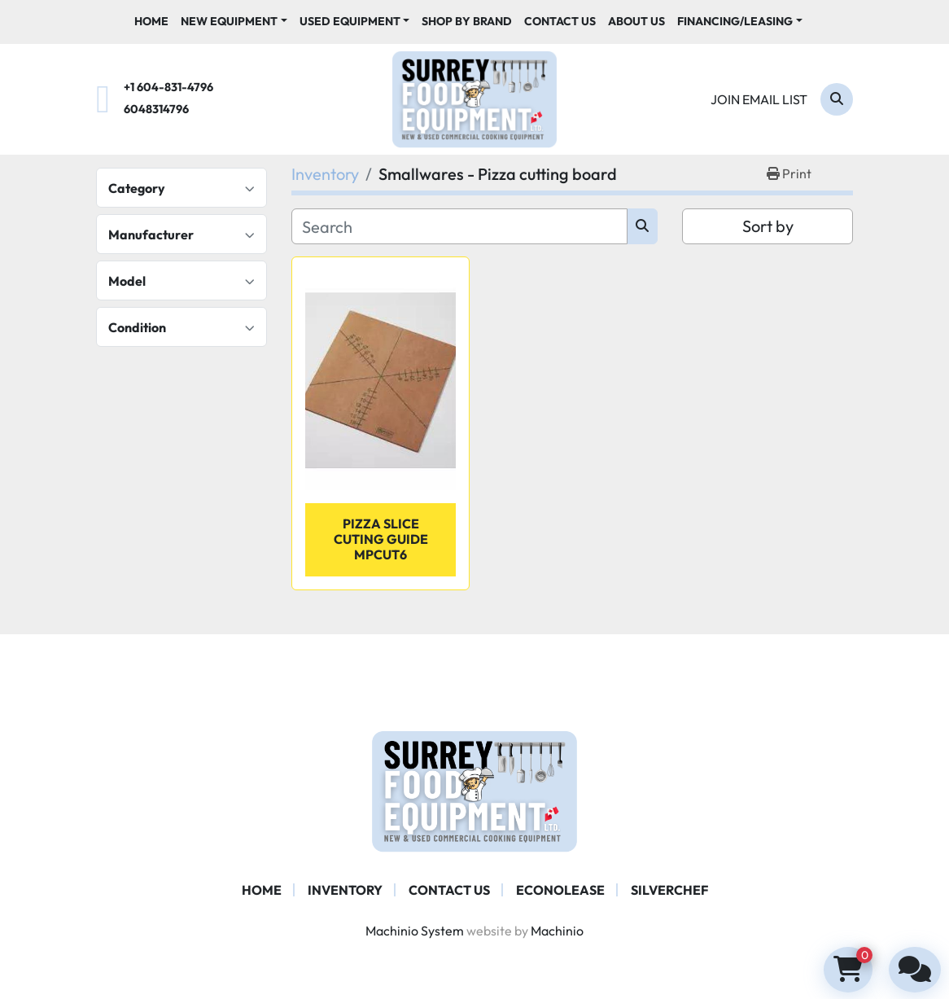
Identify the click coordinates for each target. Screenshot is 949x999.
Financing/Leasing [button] (735, 21)
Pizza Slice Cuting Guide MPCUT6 (381, 539)
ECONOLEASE (560, 890)
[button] (234, 21)
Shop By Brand (467, 21)
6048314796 (156, 109)
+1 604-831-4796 (168, 87)
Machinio (557, 930)
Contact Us (560, 21)
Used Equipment (350, 21)
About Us (636, 21)
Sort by (768, 226)
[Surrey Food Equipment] (474, 790)
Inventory (345, 890)
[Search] (836, 99)
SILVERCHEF (669, 890)
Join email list (759, 99)
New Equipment (229, 21)
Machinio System (414, 930)
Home (151, 21)
